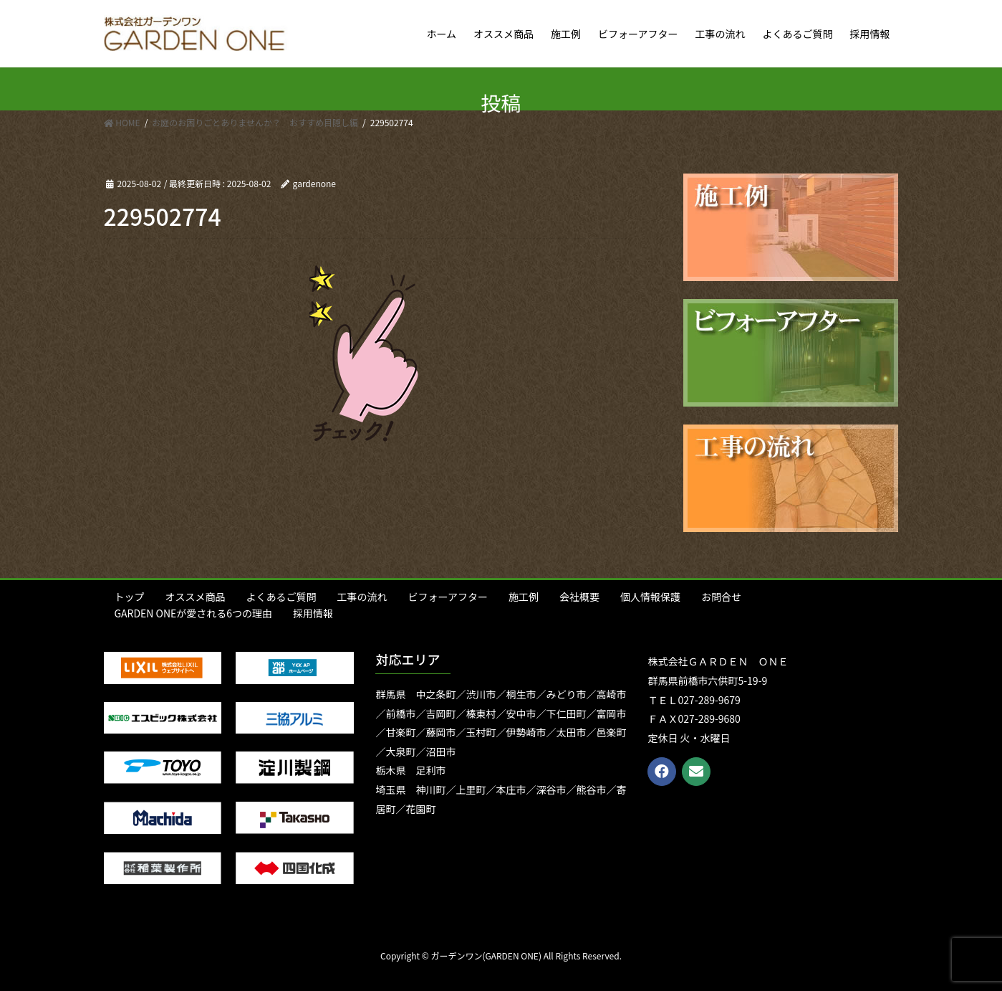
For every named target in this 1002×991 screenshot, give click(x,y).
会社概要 (579, 596)
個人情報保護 (650, 596)
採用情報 (313, 613)
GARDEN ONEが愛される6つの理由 (194, 613)
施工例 (524, 596)
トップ (130, 596)
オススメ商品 (195, 596)
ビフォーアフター (448, 596)
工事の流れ (362, 596)
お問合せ (721, 596)
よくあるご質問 (281, 596)
